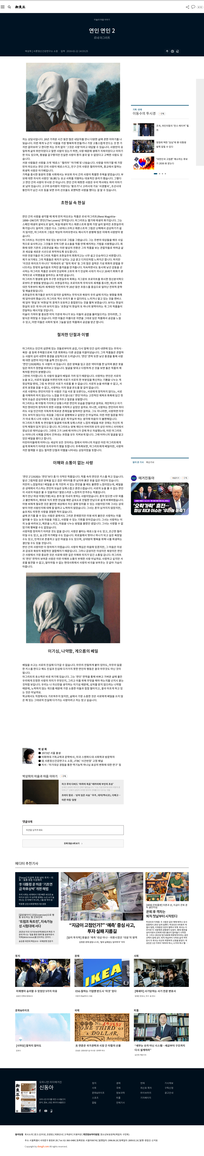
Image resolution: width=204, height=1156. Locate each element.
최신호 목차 (146, 1088)
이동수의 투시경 (144, 113)
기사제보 (169, 1083)
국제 (118, 1088)
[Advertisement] (65, 724)
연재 (142, 1083)
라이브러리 (145, 1093)
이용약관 (78, 1134)
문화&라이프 (98, 1093)
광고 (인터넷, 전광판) (44, 1134)
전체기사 (120, 1102)
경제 (118, 1083)
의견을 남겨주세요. (34, 830)
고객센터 (68, 1134)
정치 (94, 1083)
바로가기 (176, 478)
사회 (94, 1088)
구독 (64, 776)
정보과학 (120, 1093)
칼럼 (94, 1102)
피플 (118, 1097)
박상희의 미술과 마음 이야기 (40, 776)
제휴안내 (59, 1134)
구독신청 (169, 1088)
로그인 (200, 7)
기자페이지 (145, 1097)
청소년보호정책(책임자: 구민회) (115, 1134)
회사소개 (29, 1134)
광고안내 (169, 1093)
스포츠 (95, 1097)
